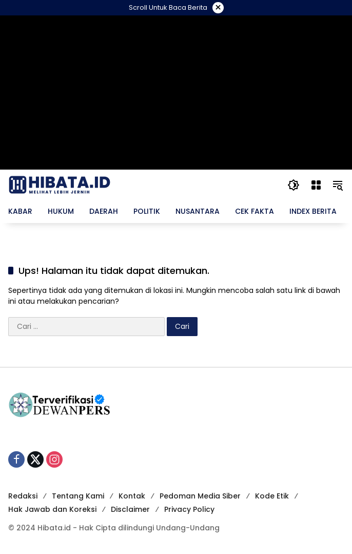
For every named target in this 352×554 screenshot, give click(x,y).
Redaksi (22, 496)
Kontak (132, 496)
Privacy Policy (189, 509)
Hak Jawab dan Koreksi (52, 509)
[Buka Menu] (315, 185)
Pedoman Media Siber (200, 496)
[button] (292, 185)
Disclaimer (130, 509)
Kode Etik (272, 496)
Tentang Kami (78, 496)
